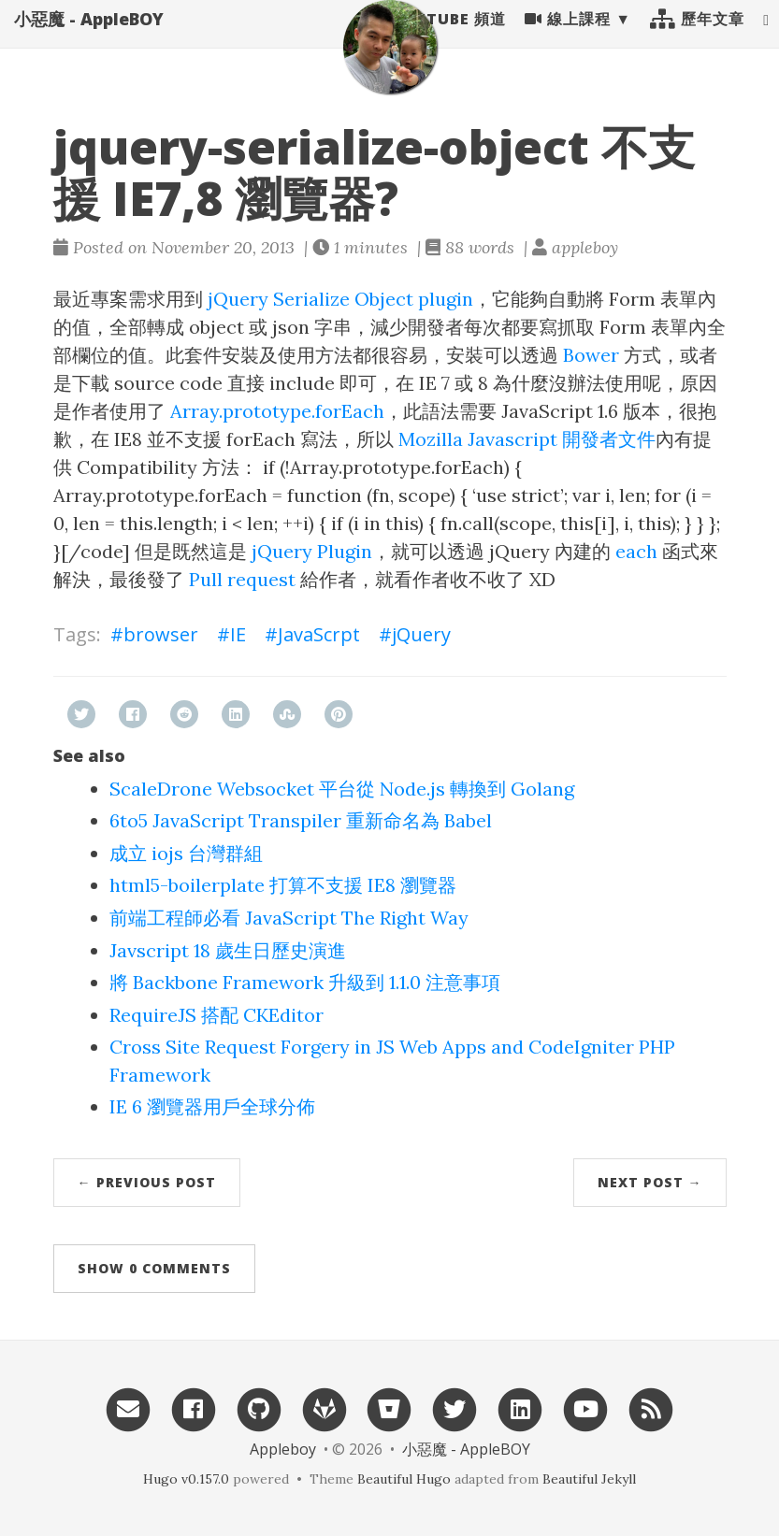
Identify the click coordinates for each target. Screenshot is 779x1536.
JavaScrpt (319, 634)
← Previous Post (147, 1182)
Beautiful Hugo (404, 1479)
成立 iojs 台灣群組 (186, 853)
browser (160, 634)
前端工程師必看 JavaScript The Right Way (289, 917)
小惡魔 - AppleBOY (89, 37)
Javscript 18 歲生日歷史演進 (227, 950)
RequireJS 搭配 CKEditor (216, 1014)
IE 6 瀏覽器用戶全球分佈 (212, 1106)
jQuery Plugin (312, 551)
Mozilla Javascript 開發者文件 (527, 439)
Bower (591, 354)
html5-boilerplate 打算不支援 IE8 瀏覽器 (282, 885)
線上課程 (568, 37)
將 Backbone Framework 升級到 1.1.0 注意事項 (304, 982)
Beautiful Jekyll (589, 1479)
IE (238, 634)
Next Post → (650, 1182)
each (636, 551)
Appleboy (283, 1449)
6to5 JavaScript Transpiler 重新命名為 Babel (300, 820)
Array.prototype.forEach (277, 411)
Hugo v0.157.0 (186, 1479)
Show (154, 1268)
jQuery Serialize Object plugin (340, 298)
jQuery (421, 634)
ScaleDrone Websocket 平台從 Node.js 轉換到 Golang (341, 788)
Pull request (242, 579)
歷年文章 (697, 37)
